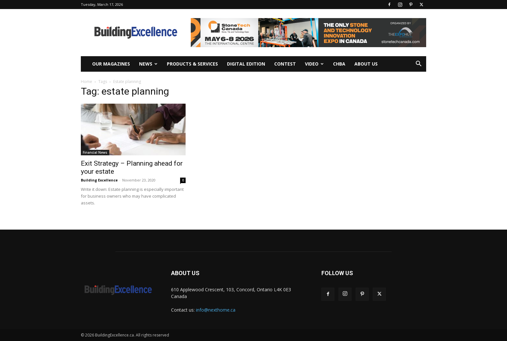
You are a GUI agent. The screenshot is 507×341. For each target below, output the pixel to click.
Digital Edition (246, 64)
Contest (285, 64)
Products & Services (192, 64)
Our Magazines (111, 64)
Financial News (95, 152)
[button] (418, 64)
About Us (366, 64)
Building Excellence (99, 180)
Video (314, 64)
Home (86, 81)
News (148, 64)
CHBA (339, 64)
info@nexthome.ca (215, 310)
